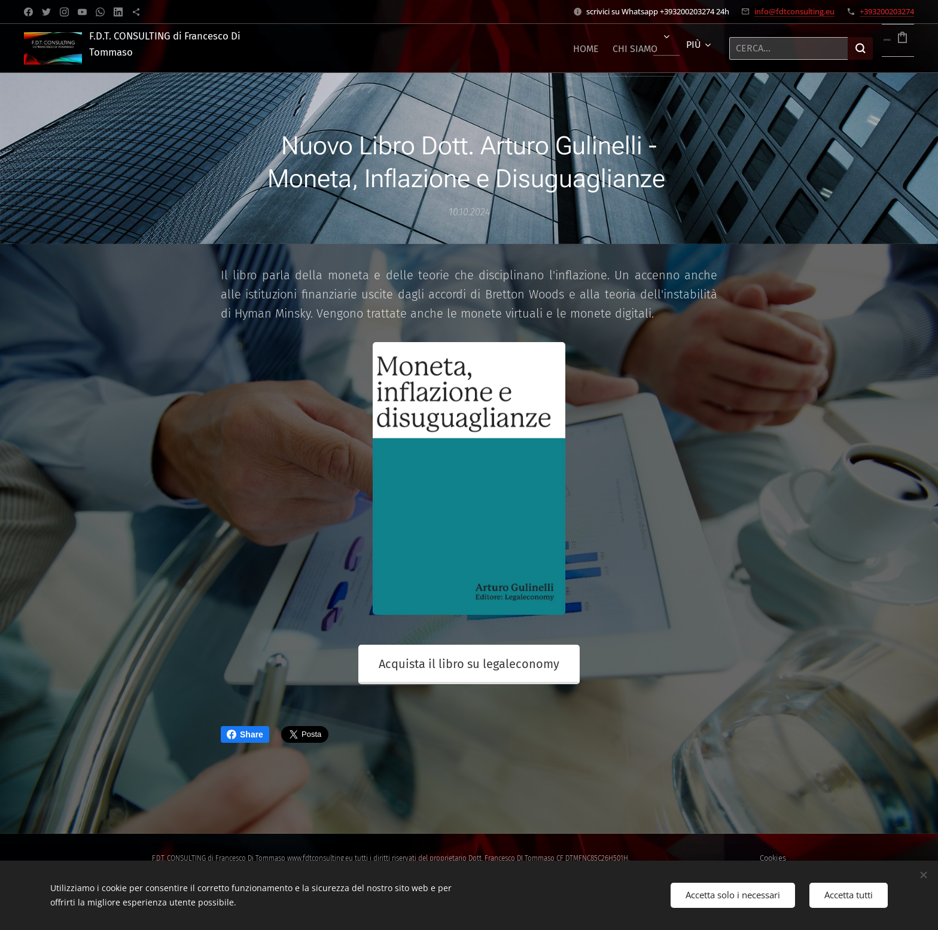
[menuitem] (531, 48)
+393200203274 (887, 11)
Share (245, 734)
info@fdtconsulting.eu (794, 11)
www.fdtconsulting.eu (320, 858)
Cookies (773, 857)
